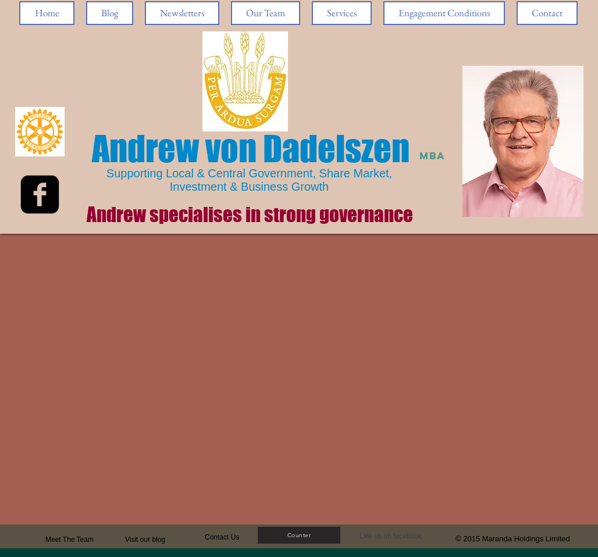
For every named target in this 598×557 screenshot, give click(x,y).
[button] (393, 536)
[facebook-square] (39, 194)
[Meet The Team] (89, 539)
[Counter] (299, 535)
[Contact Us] (232, 537)
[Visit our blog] (152, 539)
